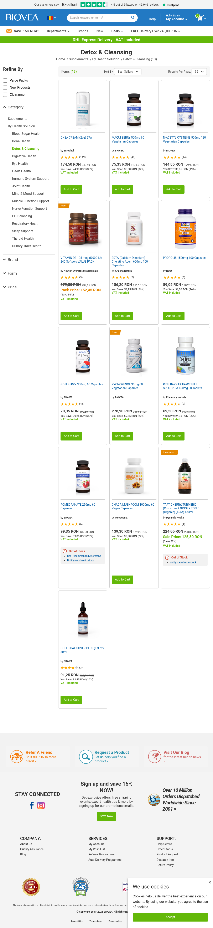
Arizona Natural (124, 270)
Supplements (79, 59)
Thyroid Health (23, 239)
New (100, 31)
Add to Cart (71, 189)
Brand (10, 259)
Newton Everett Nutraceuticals (81, 270)
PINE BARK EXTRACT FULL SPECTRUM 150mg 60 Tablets (182, 386)
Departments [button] (58, 31)
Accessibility (77, 921)
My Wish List (96, 849)
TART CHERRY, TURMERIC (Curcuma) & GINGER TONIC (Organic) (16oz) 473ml (181, 508)
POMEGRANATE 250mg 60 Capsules (78, 506)
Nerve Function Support (29, 209)
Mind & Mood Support (28, 194)
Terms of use (95, 921)
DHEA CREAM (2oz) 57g (76, 137)
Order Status (165, 849)
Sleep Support (22, 231)
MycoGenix (121, 517)
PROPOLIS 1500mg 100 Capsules (184, 257)
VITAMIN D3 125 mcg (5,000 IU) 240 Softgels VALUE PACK (81, 259)
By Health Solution (106, 59)
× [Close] (210, 882)
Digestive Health (24, 156)
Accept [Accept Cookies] (170, 917)
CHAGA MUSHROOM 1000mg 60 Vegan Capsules (133, 506)
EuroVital (69, 150)
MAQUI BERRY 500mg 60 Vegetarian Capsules (128, 139)
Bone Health (21, 141)
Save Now (106, 816)
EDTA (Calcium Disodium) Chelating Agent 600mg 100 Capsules (130, 261)
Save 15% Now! (22, 31)
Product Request (167, 854)
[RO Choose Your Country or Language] (51, 17)
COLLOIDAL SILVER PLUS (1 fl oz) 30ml (82, 650)
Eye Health (20, 164)
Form (10, 273)
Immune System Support (30, 179)
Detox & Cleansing (25, 149)
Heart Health (21, 171)
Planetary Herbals (176, 397)
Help (152, 19)
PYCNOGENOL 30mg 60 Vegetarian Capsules (127, 386)
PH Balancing (22, 216)
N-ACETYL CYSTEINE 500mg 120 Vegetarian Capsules (184, 139)
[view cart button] (202, 18)
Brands (83, 31)
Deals (117, 31)
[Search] (133, 18)
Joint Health (21, 186)
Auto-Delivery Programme (104, 859)
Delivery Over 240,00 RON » (155, 31)
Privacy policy (115, 921)
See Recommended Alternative (84, 556)
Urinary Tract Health (26, 246)
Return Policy (165, 865)
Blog (23, 854)
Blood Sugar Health (26, 134)
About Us (26, 844)
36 (199, 71)
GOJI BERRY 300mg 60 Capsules (82, 384)
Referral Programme (101, 854)
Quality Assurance (31, 849)
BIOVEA (119, 150)
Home (61, 59)
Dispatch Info (165, 859)
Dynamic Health (175, 517)
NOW (169, 270)
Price (10, 287)
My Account (96, 844)
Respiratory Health (25, 224)
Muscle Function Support (30, 201)
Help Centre (164, 844)
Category (13, 107)
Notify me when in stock (80, 560)
